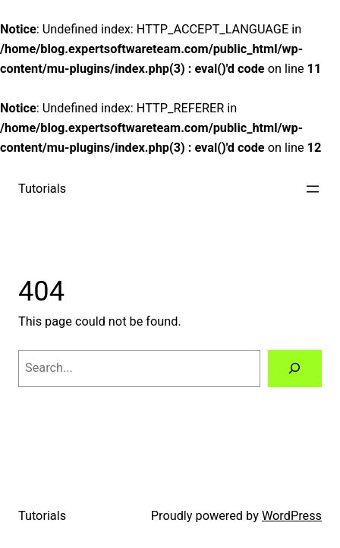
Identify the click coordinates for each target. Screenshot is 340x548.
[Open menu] (313, 189)
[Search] (295, 369)
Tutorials (42, 188)
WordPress (292, 516)
